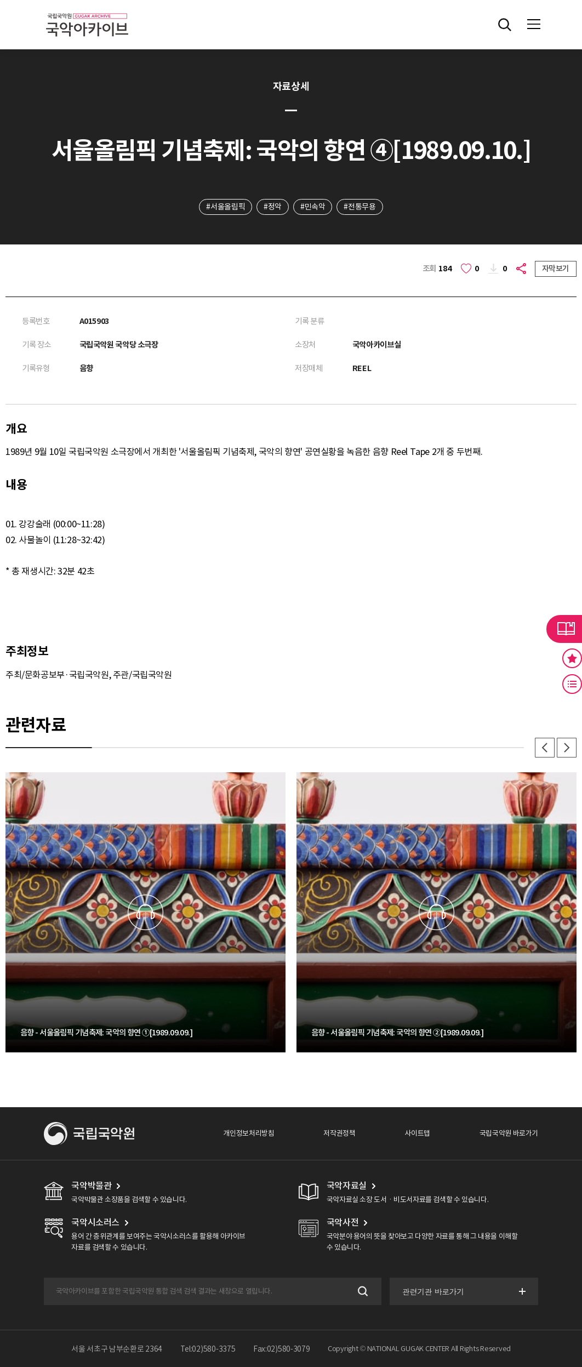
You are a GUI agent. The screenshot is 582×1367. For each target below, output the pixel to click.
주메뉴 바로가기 (0, 0)
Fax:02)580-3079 (281, 1349)
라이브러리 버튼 (564, 628)
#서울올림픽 (225, 207)
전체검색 (504, 24)
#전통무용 (359, 207)
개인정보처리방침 (248, 1133)
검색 (362, 1291)
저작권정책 (339, 1133)
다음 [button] (567, 747)
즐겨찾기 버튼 (572, 658)
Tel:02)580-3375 (208, 1349)
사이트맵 (417, 1133)
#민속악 (312, 207)
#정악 (273, 207)
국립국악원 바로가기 (509, 1133)
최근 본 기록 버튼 (572, 684)
